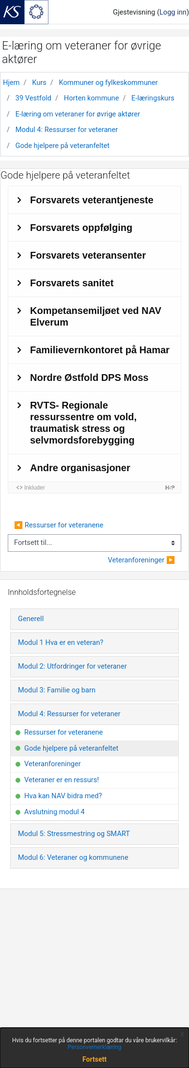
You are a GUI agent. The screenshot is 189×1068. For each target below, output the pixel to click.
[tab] (94, 619)
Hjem (11, 82)
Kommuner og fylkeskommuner (108, 82)
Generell (31, 618)
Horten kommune (91, 98)
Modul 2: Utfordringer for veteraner (72, 666)
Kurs (39, 82)
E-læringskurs (152, 98)
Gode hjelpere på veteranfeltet (63, 145)
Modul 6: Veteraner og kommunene (73, 857)
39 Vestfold (33, 98)
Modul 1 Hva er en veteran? (60, 642)
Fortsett (94, 1059)
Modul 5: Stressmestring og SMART (74, 833)
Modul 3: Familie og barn (56, 690)
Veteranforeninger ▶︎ (141, 560)
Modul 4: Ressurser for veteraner (67, 129)
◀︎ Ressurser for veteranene (58, 525)
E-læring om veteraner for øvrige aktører (78, 114)
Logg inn (173, 12)
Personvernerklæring (94, 1047)
